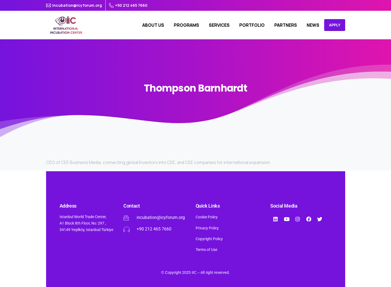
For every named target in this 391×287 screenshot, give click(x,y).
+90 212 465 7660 (128, 5)
